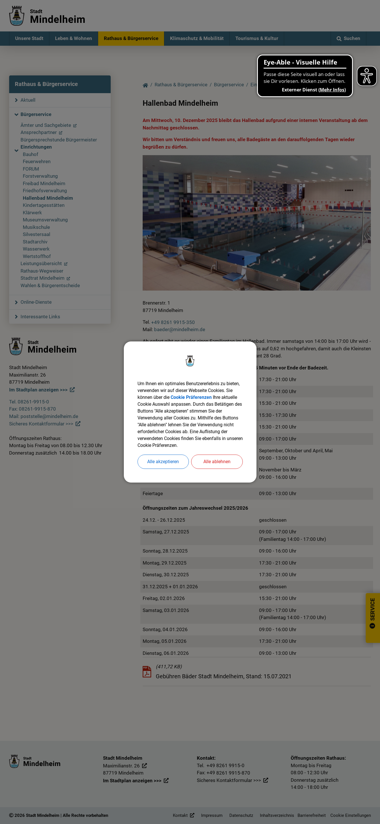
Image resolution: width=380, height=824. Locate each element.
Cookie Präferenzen (191, 397)
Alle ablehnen (217, 461)
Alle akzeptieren (163, 461)
